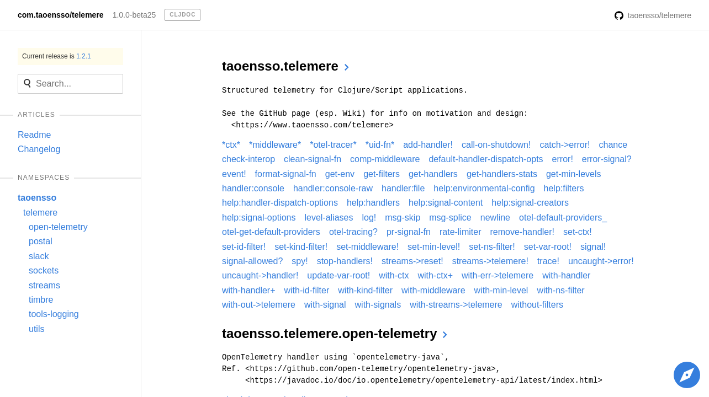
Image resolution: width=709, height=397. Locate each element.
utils (36, 329)
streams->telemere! (490, 261)
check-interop (248, 159)
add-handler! (428, 144)
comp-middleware (385, 159)
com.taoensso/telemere (61, 14)
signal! (593, 246)
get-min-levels (573, 174)
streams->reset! (412, 261)
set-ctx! (577, 232)
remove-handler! (522, 232)
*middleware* (275, 144)
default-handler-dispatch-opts (485, 159)
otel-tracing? (353, 232)
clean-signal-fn (312, 159)
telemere (40, 212)
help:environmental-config (484, 188)
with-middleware (433, 290)
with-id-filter (307, 290)
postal (40, 241)
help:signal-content (446, 202)
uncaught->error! (601, 261)
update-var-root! (338, 275)
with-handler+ (249, 290)
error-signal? (607, 159)
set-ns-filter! (492, 246)
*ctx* (231, 144)
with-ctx (394, 275)
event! (234, 174)
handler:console (253, 188)
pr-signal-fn (409, 232)
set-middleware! (367, 246)
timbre (41, 299)
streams (44, 285)
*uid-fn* (380, 144)
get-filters (381, 174)
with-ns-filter (560, 290)
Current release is (56, 56)
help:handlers (373, 202)
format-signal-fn (285, 174)
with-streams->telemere (456, 304)
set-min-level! (434, 246)
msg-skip (402, 217)
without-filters (537, 304)
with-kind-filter (365, 290)
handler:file (403, 188)
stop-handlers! (345, 261)
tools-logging (54, 314)
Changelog (39, 149)
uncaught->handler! (260, 275)
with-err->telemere (497, 275)
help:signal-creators (530, 202)
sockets (44, 270)
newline (495, 217)
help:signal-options (258, 217)
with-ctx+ (435, 275)
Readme (34, 135)
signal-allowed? (252, 261)
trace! (548, 261)
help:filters (564, 188)
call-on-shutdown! (496, 144)
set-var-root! (548, 246)
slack (39, 256)
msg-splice (450, 217)
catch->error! (564, 144)
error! (562, 159)
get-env (339, 174)
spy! (300, 261)
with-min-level (501, 290)
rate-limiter (461, 232)
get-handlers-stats (502, 174)
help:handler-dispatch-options (280, 202)
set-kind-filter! (300, 246)
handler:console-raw (333, 188)
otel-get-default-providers (271, 232)
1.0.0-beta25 (134, 14)
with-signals (378, 304)
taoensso (37, 197)
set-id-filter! (244, 246)
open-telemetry (58, 227)
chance (613, 144)
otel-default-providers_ (563, 217)
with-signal (325, 304)
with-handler (566, 275)
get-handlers (433, 174)
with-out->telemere (258, 304)
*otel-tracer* (333, 144)
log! (369, 217)
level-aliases (328, 217)
